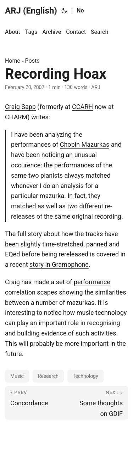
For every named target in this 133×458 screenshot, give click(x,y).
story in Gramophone (59, 264)
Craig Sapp (20, 106)
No (80, 10)
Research (48, 376)
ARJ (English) (31, 11)
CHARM (16, 117)
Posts (32, 60)
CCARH (82, 106)
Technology (85, 376)
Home (12, 60)
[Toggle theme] (64, 10)
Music (17, 376)
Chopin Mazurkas (84, 144)
